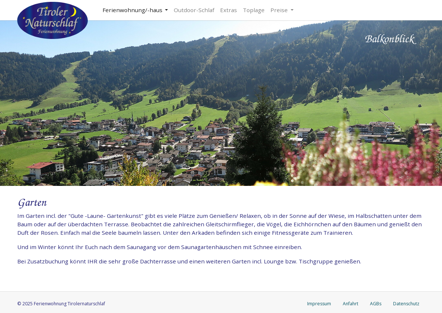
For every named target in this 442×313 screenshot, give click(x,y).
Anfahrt (350, 304)
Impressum (319, 304)
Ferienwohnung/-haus (133, 10)
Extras (228, 10)
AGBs (375, 304)
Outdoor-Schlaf (194, 10)
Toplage (254, 10)
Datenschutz (406, 304)
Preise (279, 10)
